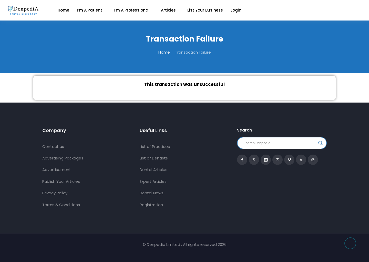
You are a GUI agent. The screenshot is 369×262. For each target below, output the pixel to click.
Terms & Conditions (61, 204)
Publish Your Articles (61, 181)
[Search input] (279, 143)
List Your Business (205, 10)
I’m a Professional (131, 10)
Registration (151, 204)
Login (236, 10)
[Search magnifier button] (320, 143)
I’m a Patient (89, 10)
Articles (168, 10)
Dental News (151, 193)
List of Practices (155, 146)
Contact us (53, 146)
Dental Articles (153, 169)
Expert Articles (153, 181)
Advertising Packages (62, 158)
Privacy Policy (54, 193)
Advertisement (56, 169)
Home (63, 10)
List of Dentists (154, 158)
